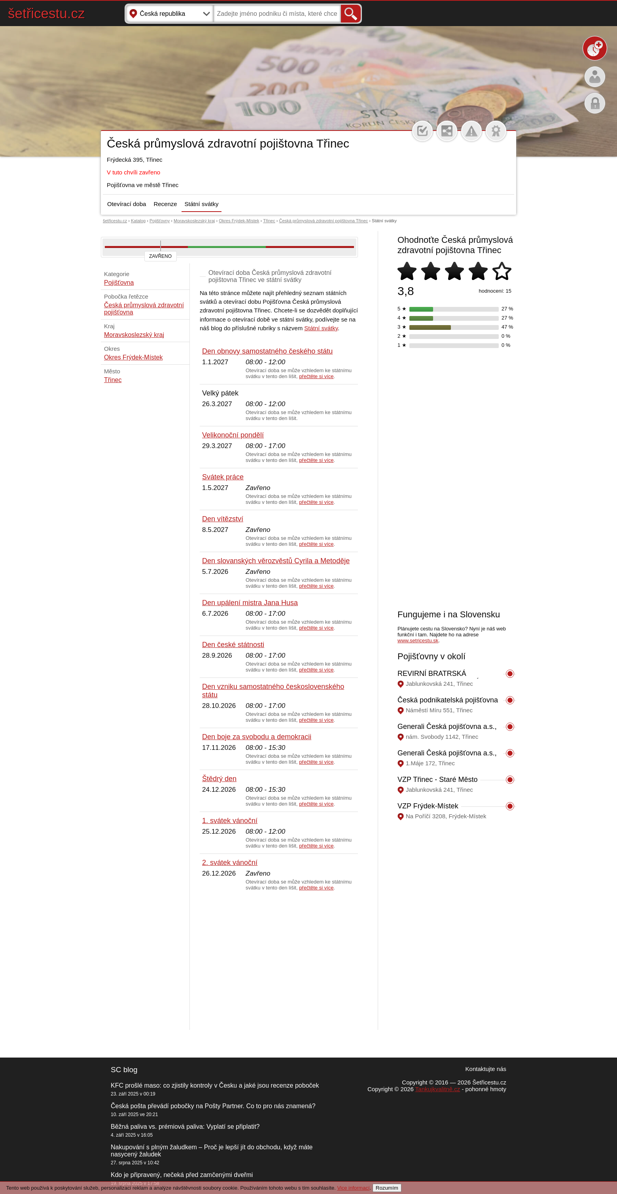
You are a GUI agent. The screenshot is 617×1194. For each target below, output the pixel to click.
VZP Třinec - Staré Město (437, 779)
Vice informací (353, 1188)
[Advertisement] (279, 960)
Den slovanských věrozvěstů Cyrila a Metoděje (276, 561)
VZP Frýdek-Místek (427, 806)
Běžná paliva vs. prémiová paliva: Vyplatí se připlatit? (185, 1126)
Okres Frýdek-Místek (239, 220)
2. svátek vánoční (229, 863)
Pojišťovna (119, 282)
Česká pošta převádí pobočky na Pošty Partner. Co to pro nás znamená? (213, 1106)
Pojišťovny (160, 220)
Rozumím (387, 1188)
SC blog (124, 1069)
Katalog (138, 220)
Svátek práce (223, 477)
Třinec (269, 220)
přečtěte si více (316, 376)
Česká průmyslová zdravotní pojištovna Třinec (323, 220)
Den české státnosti (233, 645)
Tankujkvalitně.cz (437, 1089)
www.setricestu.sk (417, 640)
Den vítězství (222, 519)
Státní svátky (202, 204)
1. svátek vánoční (229, 821)
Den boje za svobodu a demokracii (256, 737)
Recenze (165, 204)
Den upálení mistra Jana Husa (250, 603)
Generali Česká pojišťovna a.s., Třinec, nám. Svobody (447, 731)
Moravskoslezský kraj (194, 220)
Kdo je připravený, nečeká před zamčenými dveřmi (182, 1174)
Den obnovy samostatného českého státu (267, 351)
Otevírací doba (126, 204)
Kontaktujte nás (486, 1068)
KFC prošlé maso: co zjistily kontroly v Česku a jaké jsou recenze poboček (215, 1085)
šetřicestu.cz (46, 13)
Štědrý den (219, 779)
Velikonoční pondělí (233, 435)
